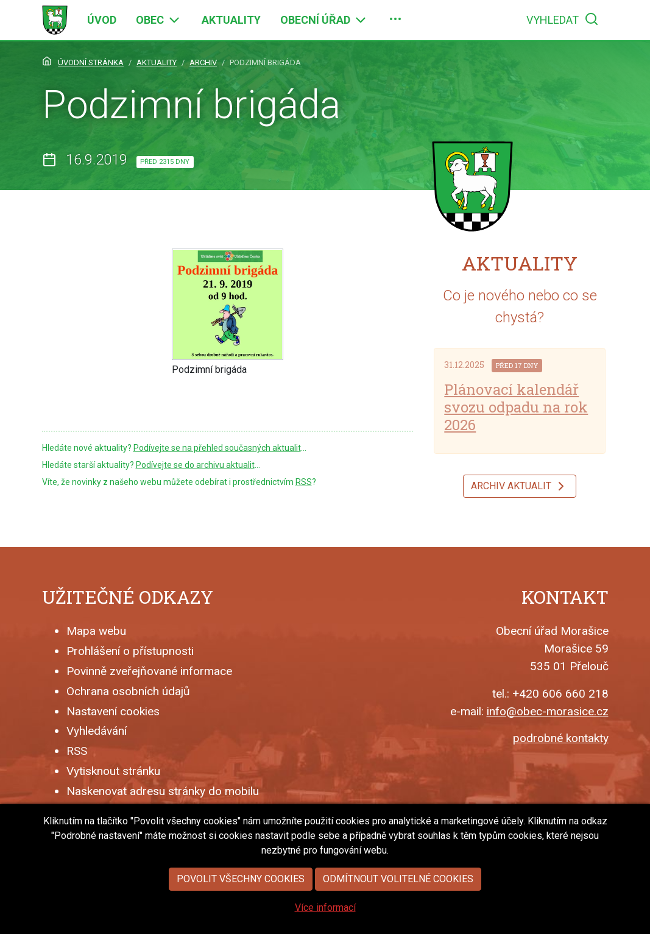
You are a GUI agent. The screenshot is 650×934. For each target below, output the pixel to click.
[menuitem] (101, 20)
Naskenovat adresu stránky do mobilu (162, 791)
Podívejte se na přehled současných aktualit (217, 448)
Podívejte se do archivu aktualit (195, 465)
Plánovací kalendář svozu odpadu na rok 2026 (516, 407)
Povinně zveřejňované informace (149, 671)
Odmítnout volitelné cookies (398, 890)
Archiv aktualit (519, 486)
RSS (303, 482)
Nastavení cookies (113, 711)
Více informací (325, 919)
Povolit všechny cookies (241, 890)
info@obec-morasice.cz (548, 711)
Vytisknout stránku (113, 771)
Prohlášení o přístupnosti (130, 651)
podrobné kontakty (561, 738)
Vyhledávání (96, 731)
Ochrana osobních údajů (128, 691)
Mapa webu (96, 631)
